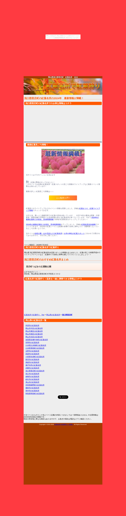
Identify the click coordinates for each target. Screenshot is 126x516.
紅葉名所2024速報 (88, 224)
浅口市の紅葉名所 (32, 374)
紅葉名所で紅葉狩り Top (34, 315)
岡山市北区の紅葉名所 (34, 337)
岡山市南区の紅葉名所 (34, 334)
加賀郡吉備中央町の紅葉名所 (36, 340)
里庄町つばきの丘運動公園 (38, 266)
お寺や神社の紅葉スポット (74, 233)
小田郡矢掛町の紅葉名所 (34, 357)
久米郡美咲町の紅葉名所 (34, 348)
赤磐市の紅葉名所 (32, 368)
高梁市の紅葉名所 (32, 354)
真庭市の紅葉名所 (32, 362)
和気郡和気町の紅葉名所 (34, 393)
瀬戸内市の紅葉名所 (33, 365)
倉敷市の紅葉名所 (32, 376)
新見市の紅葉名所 (32, 359)
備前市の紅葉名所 (32, 388)
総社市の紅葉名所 (32, 379)
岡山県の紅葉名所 (53, 315)
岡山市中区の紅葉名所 (34, 328)
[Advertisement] (63, 57)
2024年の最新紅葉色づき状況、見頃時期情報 (43, 224)
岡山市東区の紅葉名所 (34, 331)
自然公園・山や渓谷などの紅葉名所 (48, 233)
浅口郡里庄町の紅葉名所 (34, 371)
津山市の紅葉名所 (32, 382)
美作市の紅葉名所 (32, 391)
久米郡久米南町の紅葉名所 (35, 345)
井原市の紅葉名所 (32, 325)
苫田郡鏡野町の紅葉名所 (34, 385)
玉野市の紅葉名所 (32, 351)
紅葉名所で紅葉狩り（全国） (64, 424)
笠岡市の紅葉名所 (32, 342)
